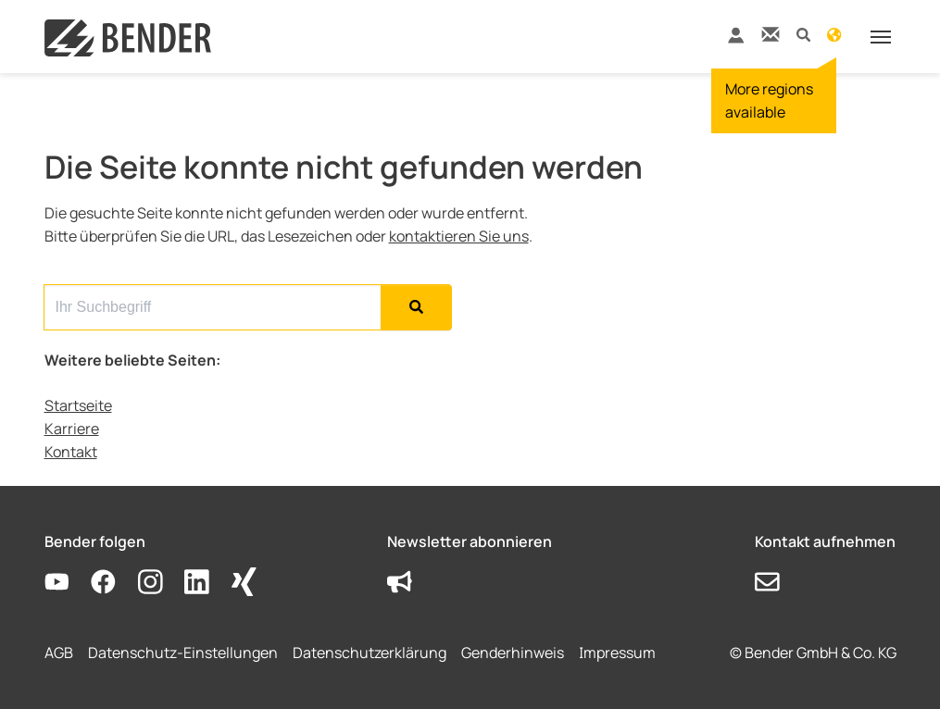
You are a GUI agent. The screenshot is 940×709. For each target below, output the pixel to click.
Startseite (78, 405)
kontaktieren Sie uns (459, 236)
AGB (58, 652)
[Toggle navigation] (880, 37)
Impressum (617, 652)
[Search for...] (213, 307)
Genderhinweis (512, 652)
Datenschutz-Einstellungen (183, 652)
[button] (803, 34)
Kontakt (70, 452)
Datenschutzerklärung (369, 652)
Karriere (71, 428)
